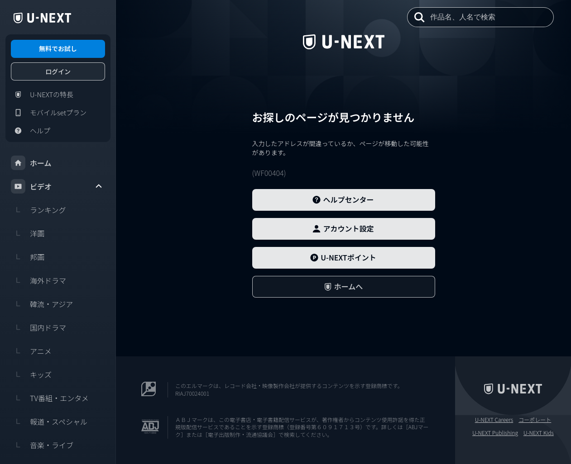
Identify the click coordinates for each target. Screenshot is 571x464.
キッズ (31, 374)
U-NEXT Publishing (495, 432)
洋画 (27, 233)
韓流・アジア (42, 304)
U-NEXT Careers (494, 419)
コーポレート (534, 419)
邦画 (27, 257)
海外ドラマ (38, 280)
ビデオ (57, 186)
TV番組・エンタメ (50, 398)
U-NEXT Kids (538, 432)
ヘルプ (30, 130)
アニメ (31, 351)
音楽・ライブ (42, 445)
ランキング (38, 210)
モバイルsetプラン (48, 112)
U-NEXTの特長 (42, 94)
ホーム (31, 163)
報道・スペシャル (49, 421)
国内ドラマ (38, 327)
